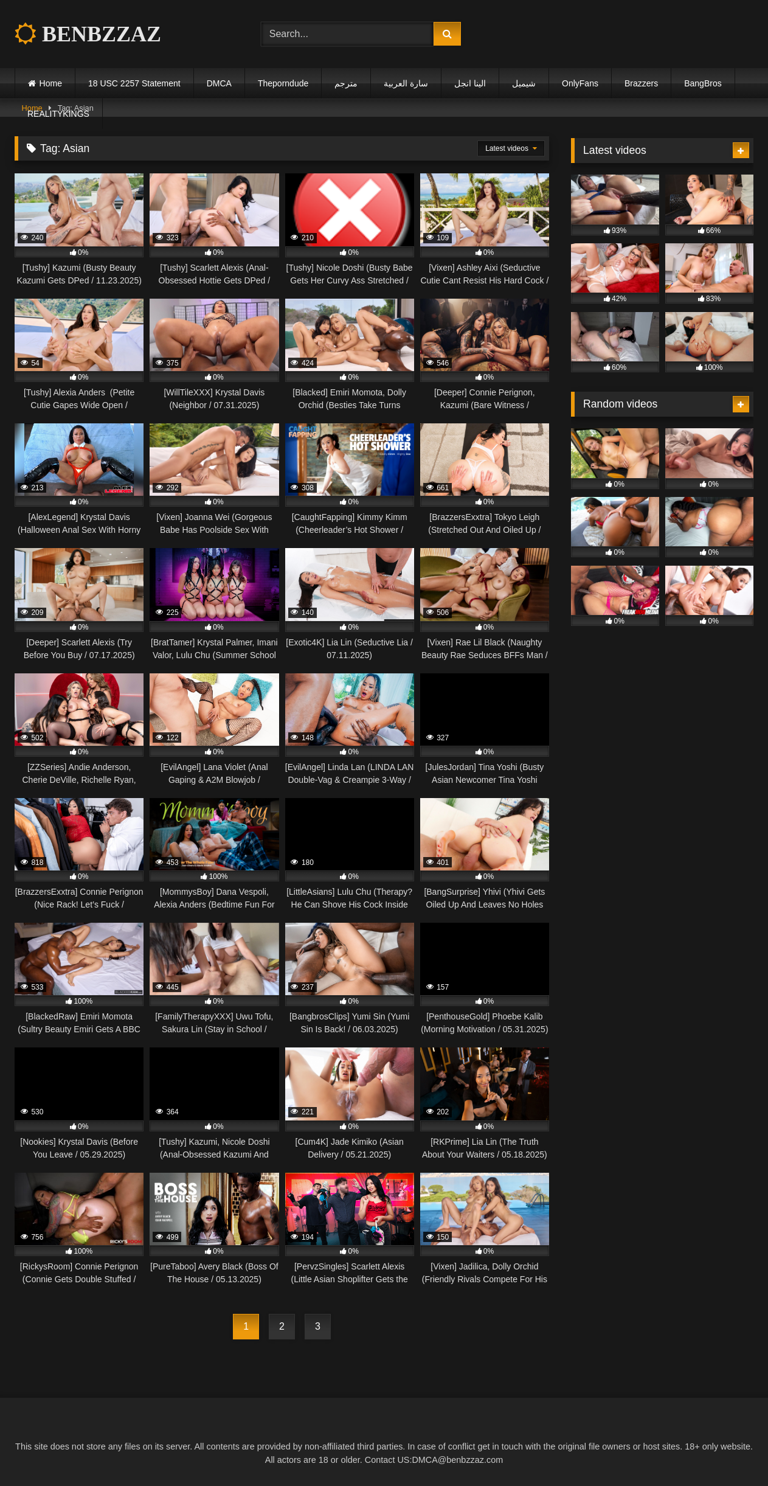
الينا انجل (470, 83)
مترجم (346, 83)
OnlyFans (580, 83)
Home (51, 83)
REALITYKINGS (58, 114)
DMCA (219, 83)
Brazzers (641, 83)
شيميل (524, 83)
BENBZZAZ (88, 34)
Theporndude (283, 83)
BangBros (702, 83)
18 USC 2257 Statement (134, 83)
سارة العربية (406, 83)
